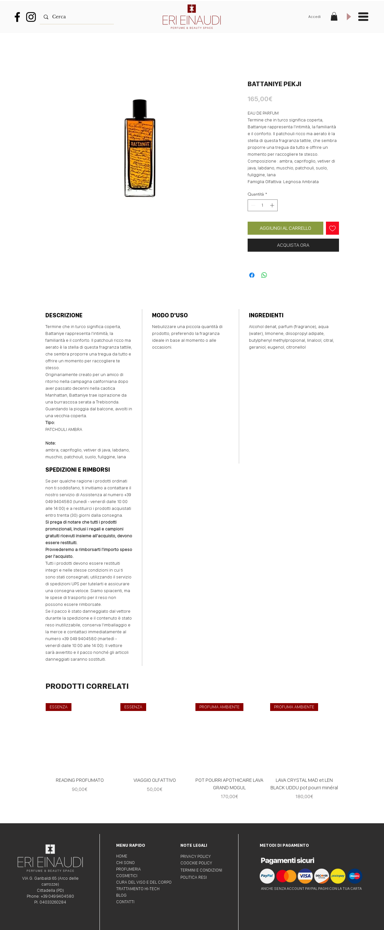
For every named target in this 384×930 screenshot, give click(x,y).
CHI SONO (125, 862)
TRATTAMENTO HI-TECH (138, 888)
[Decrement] (252, 205)
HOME (121, 856)
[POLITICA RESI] (203, 877)
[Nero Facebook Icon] (17, 17)
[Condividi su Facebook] (252, 275)
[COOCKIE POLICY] (203, 863)
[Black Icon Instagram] (31, 17)
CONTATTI (125, 901)
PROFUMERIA (128, 869)
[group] (192, 760)
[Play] (348, 16)
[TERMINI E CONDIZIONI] (203, 870)
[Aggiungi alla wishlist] (332, 228)
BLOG (121, 895)
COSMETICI (126, 875)
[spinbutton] (262, 205)
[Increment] (273, 205)
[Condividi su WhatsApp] (264, 275)
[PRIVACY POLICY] (203, 856)
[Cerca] (76, 17)
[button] (334, 16)
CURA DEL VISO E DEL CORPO (144, 882)
